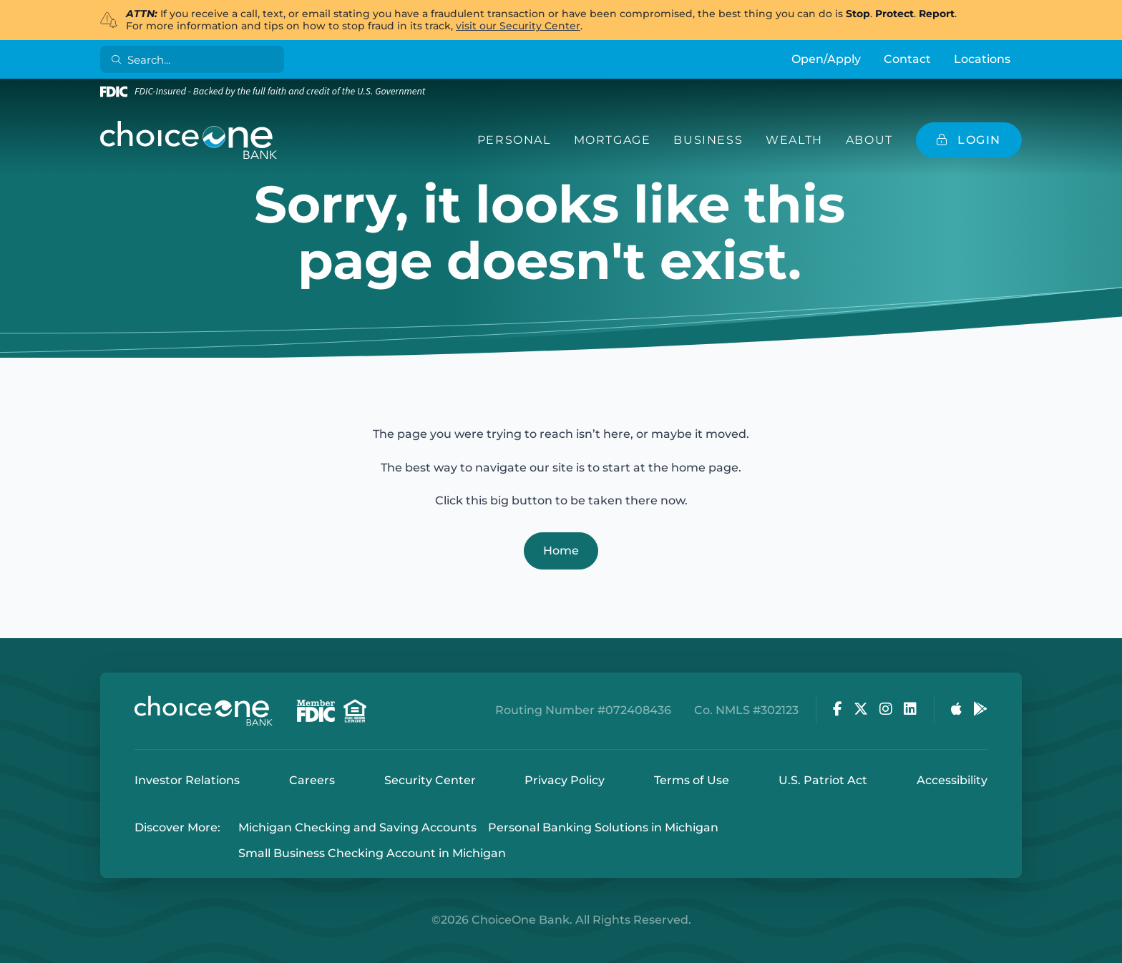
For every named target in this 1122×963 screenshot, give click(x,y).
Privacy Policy (565, 780)
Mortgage (612, 140)
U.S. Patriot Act (823, 780)
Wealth (794, 140)
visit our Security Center (518, 25)
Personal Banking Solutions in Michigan (603, 827)
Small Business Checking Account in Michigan (372, 854)
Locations (982, 59)
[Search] (195, 59)
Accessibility (952, 780)
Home (561, 550)
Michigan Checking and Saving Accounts (357, 827)
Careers (312, 780)
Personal (514, 140)
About (869, 140)
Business (708, 140)
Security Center (430, 780)
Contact (907, 59)
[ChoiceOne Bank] (189, 140)
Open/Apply (826, 59)
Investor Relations (187, 780)
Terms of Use (691, 780)
